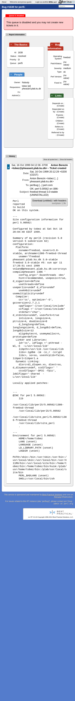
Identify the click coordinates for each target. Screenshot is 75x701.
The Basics (21, 44)
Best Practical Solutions (52, 495)
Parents (59, 115)
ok (64, 72)
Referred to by (57, 132)
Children (59, 121)
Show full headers (66, 159)
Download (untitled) (42, 200)
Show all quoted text (50, 159)
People (18, 74)
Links (58, 95)
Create (60, 106)
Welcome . (21, 2)
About (4, 2)
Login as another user (43, 2)
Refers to (59, 127)
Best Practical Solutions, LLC (63, 517)
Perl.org (57, 497)
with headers (60, 200)
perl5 (20, 63)
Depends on (57, 103)
